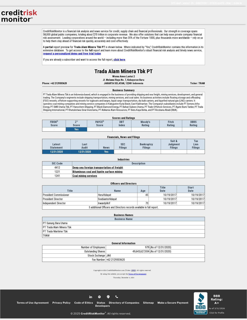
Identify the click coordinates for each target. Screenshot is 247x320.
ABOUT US (188, 3)
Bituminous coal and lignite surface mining (97, 171)
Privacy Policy (61, 302)
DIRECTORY (202, 3)
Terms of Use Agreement (137, 274)
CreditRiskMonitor (93, 313)
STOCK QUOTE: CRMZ (221, 3)
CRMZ (133, 270)
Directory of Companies (124, 302)
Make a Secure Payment (172, 302)
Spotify (99, 296)
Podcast (108, 296)
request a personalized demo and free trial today (72, 53)
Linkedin (91, 296)
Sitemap (148, 302)
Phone (116, 296)
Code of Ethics (83, 302)
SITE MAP (176, 3)
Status (101, 302)
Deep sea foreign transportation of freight (98, 167)
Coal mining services (85, 175)
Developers (102, 305)
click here (119, 59)
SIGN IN (238, 3)
